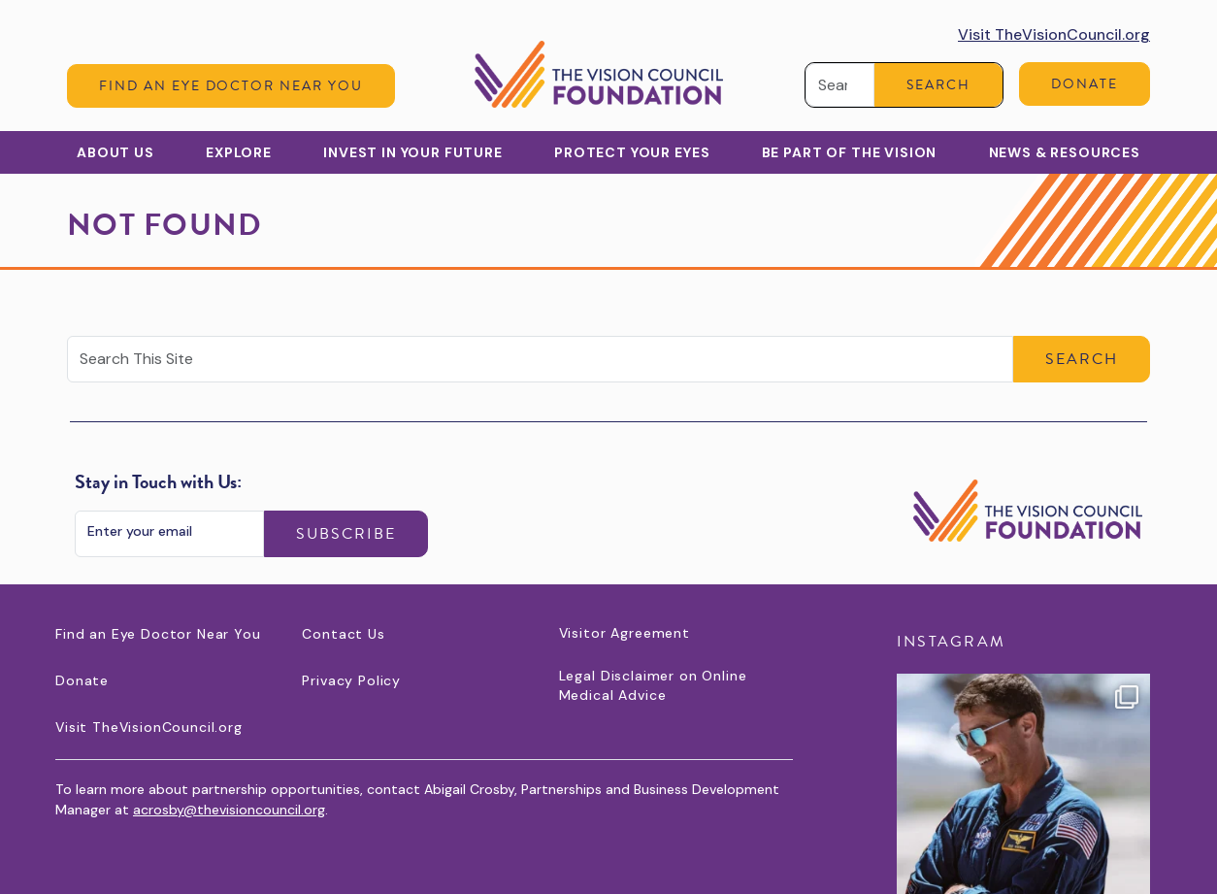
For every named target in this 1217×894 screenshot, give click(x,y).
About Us (115, 152)
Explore (239, 152)
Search (938, 85)
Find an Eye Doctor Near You (231, 86)
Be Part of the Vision (849, 152)
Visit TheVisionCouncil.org (1054, 34)
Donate (1084, 84)
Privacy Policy (351, 680)
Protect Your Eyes (631, 152)
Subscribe (346, 534)
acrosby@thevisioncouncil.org (229, 809)
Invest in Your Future (413, 152)
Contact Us (343, 634)
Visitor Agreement (624, 633)
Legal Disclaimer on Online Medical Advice (653, 685)
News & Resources (1064, 152)
